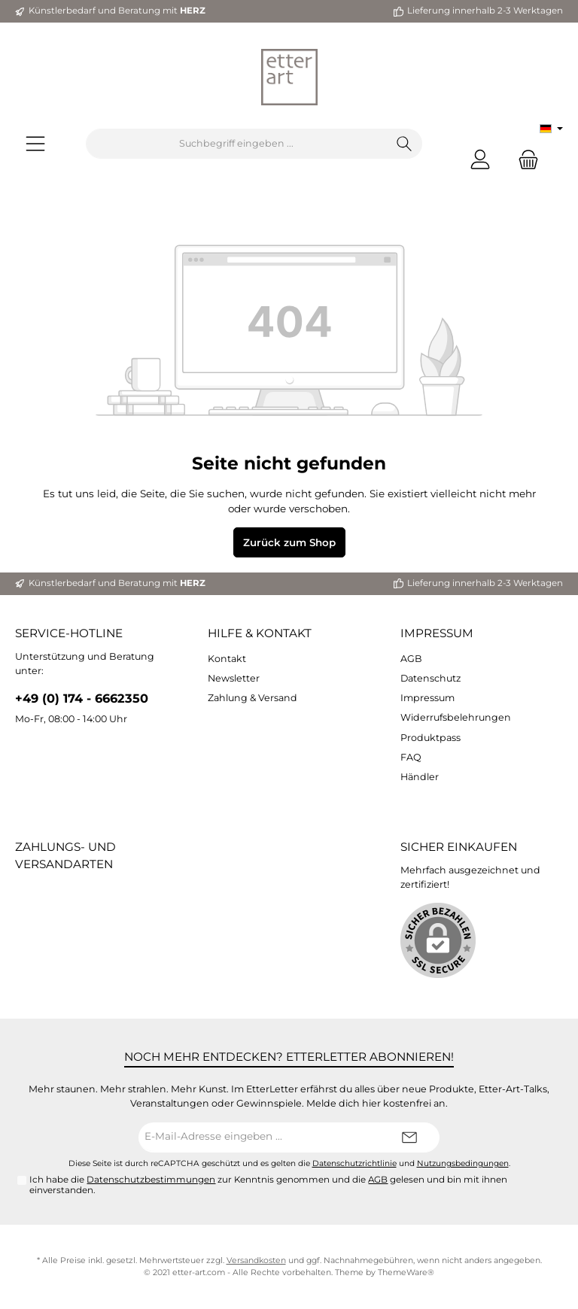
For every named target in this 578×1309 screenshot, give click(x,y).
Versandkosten (256, 1260)
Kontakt (227, 658)
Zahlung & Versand (252, 697)
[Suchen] (404, 144)
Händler (419, 776)
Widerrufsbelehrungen (455, 717)
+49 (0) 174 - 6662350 (81, 698)
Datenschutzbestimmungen (151, 1179)
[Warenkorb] (524, 159)
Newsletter (234, 678)
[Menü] (35, 144)
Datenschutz (430, 678)
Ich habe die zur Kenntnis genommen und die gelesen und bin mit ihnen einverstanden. (268, 1184)
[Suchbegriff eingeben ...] (237, 144)
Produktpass (430, 737)
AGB (411, 658)
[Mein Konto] (480, 159)
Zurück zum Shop (289, 542)
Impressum (436, 633)
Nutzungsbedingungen (463, 1163)
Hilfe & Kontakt (260, 633)
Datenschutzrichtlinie (354, 1163)
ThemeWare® (406, 1272)
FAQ (410, 757)
